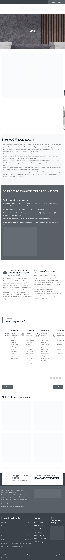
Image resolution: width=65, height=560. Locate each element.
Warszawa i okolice (56, 2)
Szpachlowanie (38, 532)
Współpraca (60, 555)
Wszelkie (27, 555)
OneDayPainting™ (38, 522)
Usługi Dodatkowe (39, 535)
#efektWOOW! (12, 492)
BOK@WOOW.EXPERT (46, 478)
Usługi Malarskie (38, 525)
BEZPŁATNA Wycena (40, 542)
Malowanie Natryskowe (40, 529)
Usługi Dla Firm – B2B (40, 538)
